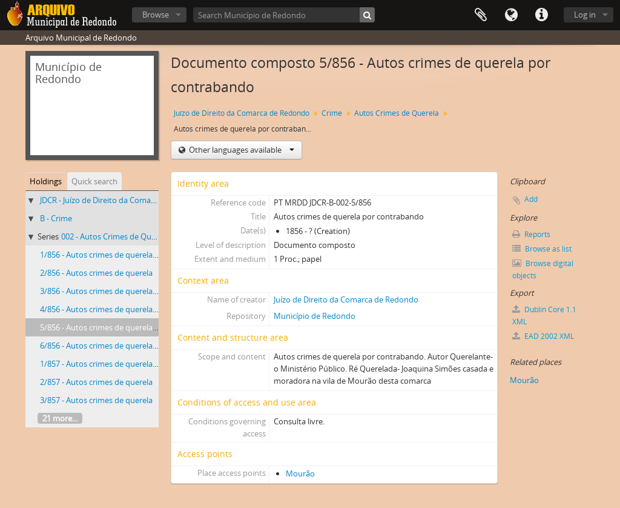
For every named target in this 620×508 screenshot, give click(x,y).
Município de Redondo (314, 315)
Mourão (300, 473)
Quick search (94, 181)
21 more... (60, 418)
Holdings (46, 181)
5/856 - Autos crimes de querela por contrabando (128, 327)
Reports (531, 234)
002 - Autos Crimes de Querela (115, 236)
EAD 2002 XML (543, 336)
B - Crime (56, 218)
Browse (155, 14)
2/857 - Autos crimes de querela (96, 381)
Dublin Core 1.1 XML (544, 315)
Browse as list (542, 249)
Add (531, 199)
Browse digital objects (542, 269)
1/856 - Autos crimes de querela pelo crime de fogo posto (142, 254)
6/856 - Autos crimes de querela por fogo (112, 345)
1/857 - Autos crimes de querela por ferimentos (124, 363)
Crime (332, 113)
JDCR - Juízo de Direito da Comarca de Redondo (124, 200)
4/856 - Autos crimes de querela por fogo (112, 309)
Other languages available (240, 149)
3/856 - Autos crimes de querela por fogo (112, 291)
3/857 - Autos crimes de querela (96, 400)
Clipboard (481, 15)
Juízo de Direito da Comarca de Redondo (241, 113)
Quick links (541, 15)
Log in (585, 14)
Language (511, 15)
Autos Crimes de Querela (396, 113)
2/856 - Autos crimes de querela (96, 272)
